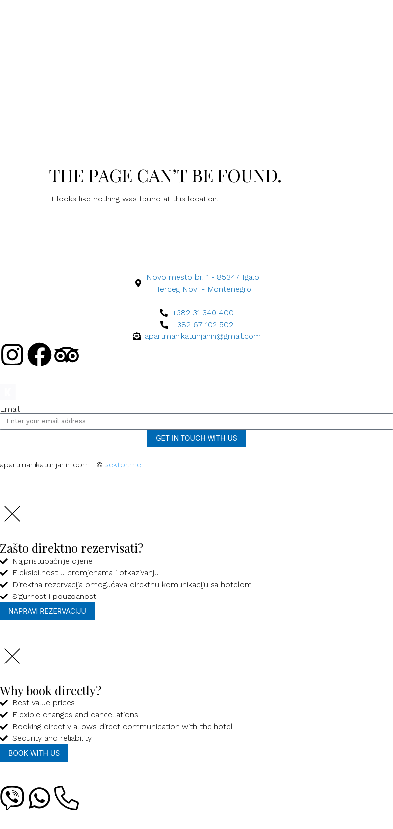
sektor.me (123, 464)
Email (10, 409)
